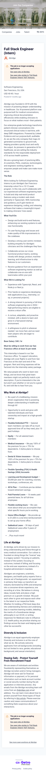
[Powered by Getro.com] (23, 762)
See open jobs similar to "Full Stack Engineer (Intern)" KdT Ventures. (23, 76)
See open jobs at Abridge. (20, 72)
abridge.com (23, 690)
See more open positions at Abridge (23, 742)
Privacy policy (16, 769)
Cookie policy (27, 769)
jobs (18, 32)
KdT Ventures (24, 19)
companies (7, 32)
